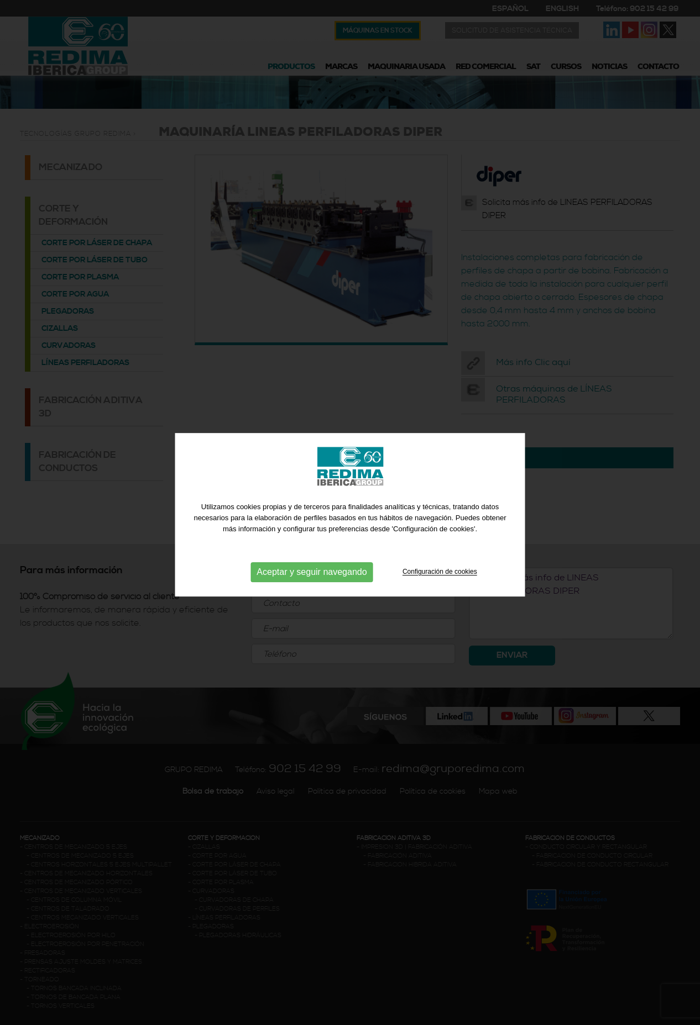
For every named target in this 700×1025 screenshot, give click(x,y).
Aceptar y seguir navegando (312, 586)
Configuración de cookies (440, 586)
